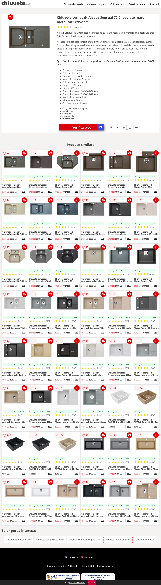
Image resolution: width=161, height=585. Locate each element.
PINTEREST (88, 557)
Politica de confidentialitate (81, 566)
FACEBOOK (72, 557)
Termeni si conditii (56, 566)
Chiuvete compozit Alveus (18, 539)
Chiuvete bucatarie (73, 4)
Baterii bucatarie (137, 4)
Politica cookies (105, 566)
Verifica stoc (88, 127)
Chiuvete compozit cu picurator (85, 539)
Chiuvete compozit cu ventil (50, 539)
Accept (91, 582)
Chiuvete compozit (96, 4)
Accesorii (154, 4)
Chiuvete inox (117, 4)
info (23, 191)
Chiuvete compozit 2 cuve (118, 539)
